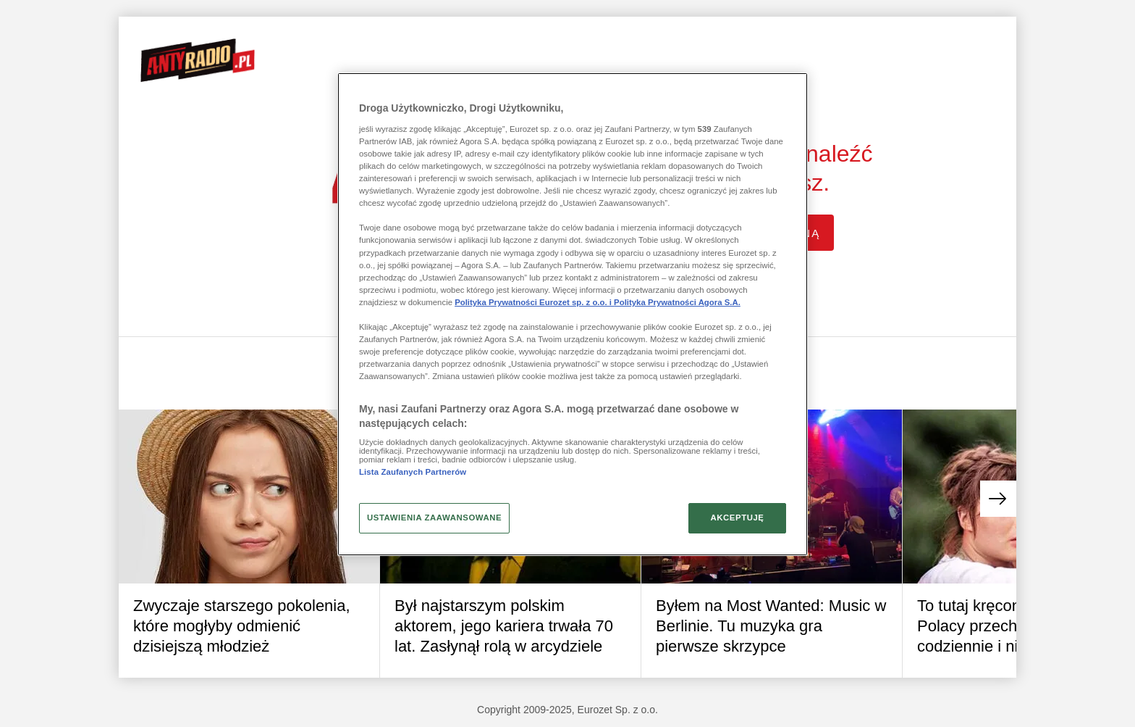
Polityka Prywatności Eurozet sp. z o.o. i (534, 302)
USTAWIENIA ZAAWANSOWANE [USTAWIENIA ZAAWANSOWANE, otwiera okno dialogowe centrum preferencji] (434, 517)
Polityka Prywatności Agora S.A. (677, 302)
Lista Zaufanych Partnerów (412, 472)
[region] (572, 313)
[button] (998, 499)
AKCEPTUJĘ (737, 517)
